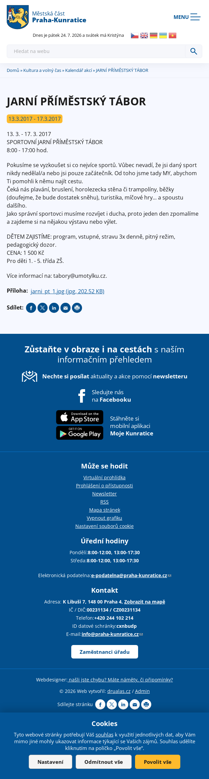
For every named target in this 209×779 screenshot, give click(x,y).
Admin (142, 691)
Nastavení (50, 761)
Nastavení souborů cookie (104, 526)
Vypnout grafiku (104, 518)
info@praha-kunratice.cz (112, 634)
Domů (13, 70)
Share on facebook (31, 308)
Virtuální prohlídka (104, 477)
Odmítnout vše (103, 761)
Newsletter (104, 493)
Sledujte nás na (111, 395)
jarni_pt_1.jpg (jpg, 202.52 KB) (67, 291)
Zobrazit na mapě (144, 601)
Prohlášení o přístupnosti (104, 485)
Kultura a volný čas (42, 70)
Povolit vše (158, 761)
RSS (104, 502)
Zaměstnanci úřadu (105, 651)
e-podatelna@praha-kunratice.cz (131, 575)
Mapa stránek (104, 510)
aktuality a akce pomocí (114, 376)
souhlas (104, 734)
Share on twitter (42, 308)
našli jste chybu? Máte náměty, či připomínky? (120, 679)
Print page (77, 308)
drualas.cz (119, 691)
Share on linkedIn (54, 308)
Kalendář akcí (78, 70)
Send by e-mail (65, 308)
